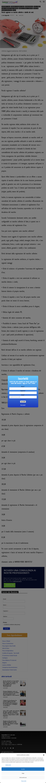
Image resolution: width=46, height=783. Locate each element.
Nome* (23, 386)
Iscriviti (23, 402)
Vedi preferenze (23, 777)
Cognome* (23, 390)
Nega (23, 773)
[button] (43, 755)
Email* (23, 395)
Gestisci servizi (8, 764)
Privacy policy (23, 780)
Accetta (23, 769)
